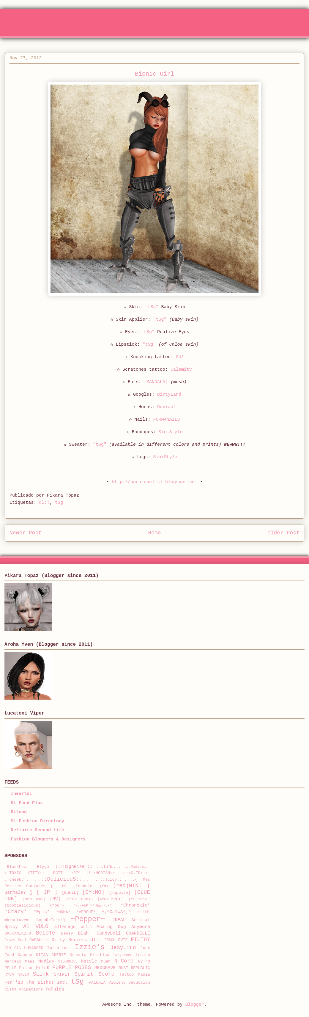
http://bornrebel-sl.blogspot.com (154, 482)
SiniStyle (171, 432)
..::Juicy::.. (111, 879)
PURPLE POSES (71, 968)
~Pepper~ (88, 919)
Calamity (181, 369)
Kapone (25, 955)
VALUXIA (97, 982)
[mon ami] (34, 899)
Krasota (78, 955)
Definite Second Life (37, 830)
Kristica (99, 955)
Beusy (67, 933)
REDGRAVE (105, 968)
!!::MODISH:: (100, 873)
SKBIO (23, 975)
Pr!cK (42, 968)
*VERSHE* (86, 912)
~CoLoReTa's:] (49, 920)
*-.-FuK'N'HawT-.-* (92, 906)
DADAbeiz (39, 940)
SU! (180, 357)
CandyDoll (109, 933)
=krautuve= (16, 920)
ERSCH (110, 940)
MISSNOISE (68, 962)
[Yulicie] (139, 899)
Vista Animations (23, 989)
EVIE (122, 940)
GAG (17, 948)
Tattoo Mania (134, 974)
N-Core (124, 961)
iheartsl (21, 793)
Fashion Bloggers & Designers (48, 839)
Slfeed (19, 812)
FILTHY (140, 940)
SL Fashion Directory (37, 821)
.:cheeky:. (16, 879)
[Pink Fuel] (79, 899)
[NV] (55, 899)
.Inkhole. (84, 886)
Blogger (194, 1004)
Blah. (85, 933)
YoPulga (54, 989)
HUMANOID (33, 948)
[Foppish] (119, 892)
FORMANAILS (166, 419)
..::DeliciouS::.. (61, 879)
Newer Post (26, 533)
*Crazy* (15, 912)
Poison (26, 968)
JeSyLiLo (123, 948)
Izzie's (90, 947)
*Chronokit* (135, 905)
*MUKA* (63, 912)
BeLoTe (45, 933)
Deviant (166, 407)
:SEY (75, 873)
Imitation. (59, 948)
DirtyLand (169, 394)
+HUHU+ (143, 912)
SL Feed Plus (27, 803)
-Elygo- (43, 867)
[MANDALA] (156, 382)
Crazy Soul (15, 940)
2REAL (119, 920)
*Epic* (42, 912)
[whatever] (110, 899)
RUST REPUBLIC (134, 968)
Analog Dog (111, 926)
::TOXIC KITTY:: (24, 873)
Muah (106, 961)
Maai (29, 961)
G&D (7, 948)
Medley (46, 961)
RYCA (9, 974)
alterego (65, 926)
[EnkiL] (70, 892)
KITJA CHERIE (51, 955)
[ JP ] (46, 892)
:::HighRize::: (74, 866)
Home (154, 533)
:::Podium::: (137, 867)
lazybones (122, 955)
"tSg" (151, 307)
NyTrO (144, 961)
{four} (57, 905)
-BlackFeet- (17, 867)
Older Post (283, 533)
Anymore (140, 926)
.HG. (64, 886)
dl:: (44, 502)
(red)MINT (127, 886)
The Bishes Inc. (47, 982)
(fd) (104, 886)
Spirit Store (94, 974)
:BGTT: (58, 873)
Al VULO (35, 926)
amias (86, 927)
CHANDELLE (138, 933)
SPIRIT (62, 974)
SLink (41, 974)
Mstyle (89, 961)
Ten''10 (13, 982)
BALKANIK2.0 (17, 933)
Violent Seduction (129, 982)
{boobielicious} (22, 905)
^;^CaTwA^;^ (116, 912)
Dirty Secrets (69, 940)
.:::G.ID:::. (135, 873)
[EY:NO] (93, 892)
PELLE (10, 968)
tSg (59, 502)
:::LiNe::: (109, 867)
